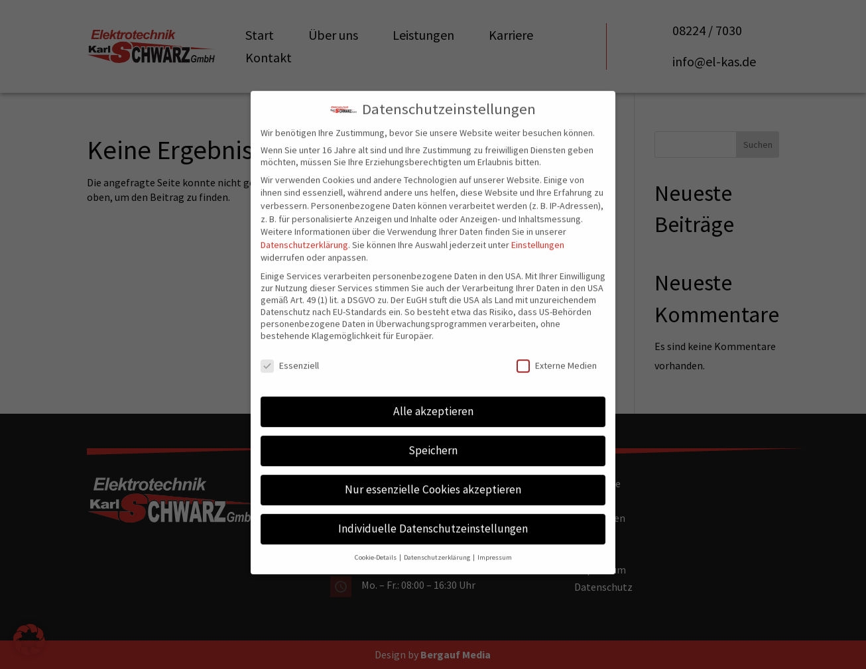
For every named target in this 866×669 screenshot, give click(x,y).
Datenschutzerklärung (304, 225)
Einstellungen (537, 225)
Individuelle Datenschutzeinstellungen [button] (433, 508)
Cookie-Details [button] (376, 537)
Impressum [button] (494, 537)
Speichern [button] (433, 430)
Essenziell (290, 345)
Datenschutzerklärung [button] (437, 537)
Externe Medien (557, 345)
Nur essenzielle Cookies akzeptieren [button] (433, 469)
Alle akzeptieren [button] (433, 391)
